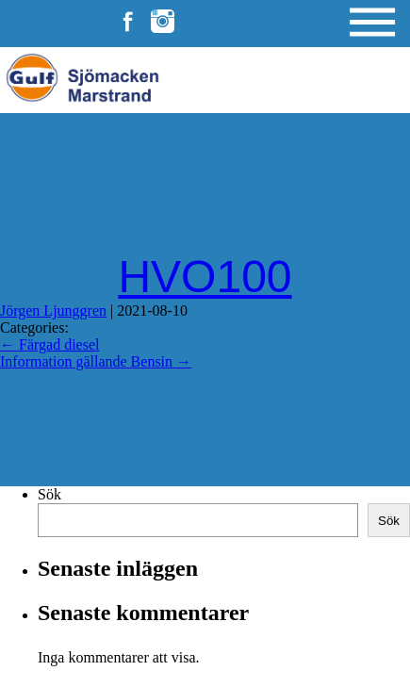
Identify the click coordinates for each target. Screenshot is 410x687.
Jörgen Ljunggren (53, 311)
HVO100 (204, 277)
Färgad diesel (49, 344)
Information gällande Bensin (95, 361)
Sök (49, 494)
